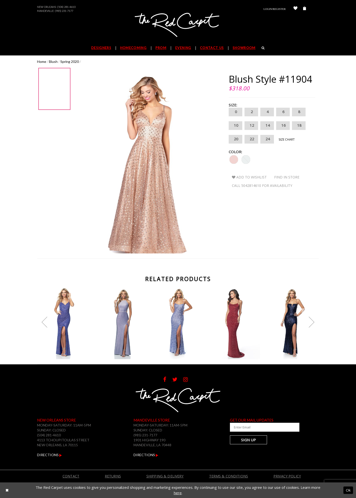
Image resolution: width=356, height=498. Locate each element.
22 (251, 139)
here (178, 492)
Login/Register (275, 8)
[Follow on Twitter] (177, 380)
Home (41, 61)
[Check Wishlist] (295, 8)
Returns (113, 476)
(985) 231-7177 (64, 10)
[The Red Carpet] (178, 25)
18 (299, 125)
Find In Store (286, 177)
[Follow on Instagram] (188, 380)
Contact (71, 476)
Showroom (244, 48)
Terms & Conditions (228, 476)
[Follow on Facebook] (167, 380)
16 (283, 125)
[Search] (263, 47)
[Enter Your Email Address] (259, 427)
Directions (49, 455)
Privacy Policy (287, 476)
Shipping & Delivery (165, 476)
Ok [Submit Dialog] (348, 490)
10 (235, 125)
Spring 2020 (69, 61)
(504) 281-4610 (66, 6)
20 (235, 139)
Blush (53, 61)
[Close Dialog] (7, 490)
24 (267, 139)
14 (267, 125)
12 (251, 125)
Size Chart (287, 139)
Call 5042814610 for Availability (262, 185)
